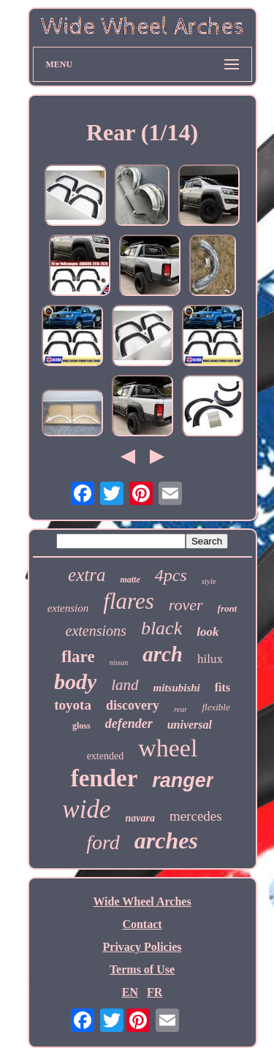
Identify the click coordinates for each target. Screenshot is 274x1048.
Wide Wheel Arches (142, 901)
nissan (119, 662)
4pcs (171, 575)
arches (166, 840)
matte (130, 579)
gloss (81, 726)
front (227, 608)
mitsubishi (176, 688)
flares (128, 601)
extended (105, 756)
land (124, 685)
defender (129, 723)
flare (78, 657)
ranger (182, 780)
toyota (72, 705)
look (207, 632)
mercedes (196, 816)
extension (68, 608)
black (161, 628)
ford (103, 842)
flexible (215, 707)
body (75, 681)
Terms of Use (142, 969)
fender (104, 778)
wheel (167, 748)
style (209, 581)
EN (130, 992)
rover (186, 605)
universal (189, 724)
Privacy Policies (142, 947)
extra (86, 575)
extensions (96, 631)
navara (139, 818)
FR (154, 992)
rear (181, 709)
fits (222, 687)
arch (162, 654)
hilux (210, 659)
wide (86, 809)
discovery (132, 705)
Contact (141, 924)
